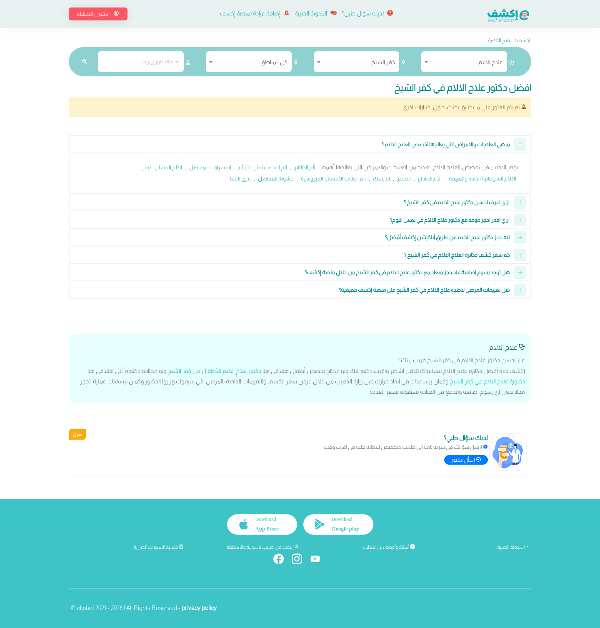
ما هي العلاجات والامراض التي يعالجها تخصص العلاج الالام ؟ (446, 144)
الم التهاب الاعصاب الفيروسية (333, 178)
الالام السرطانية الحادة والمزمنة (482, 178)
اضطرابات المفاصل (210, 167)
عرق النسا (240, 178)
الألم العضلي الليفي (161, 167)
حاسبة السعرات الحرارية (158, 547)
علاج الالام (500, 40)
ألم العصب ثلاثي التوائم (262, 167)
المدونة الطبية (316, 13)
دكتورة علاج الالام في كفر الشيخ (487, 381)
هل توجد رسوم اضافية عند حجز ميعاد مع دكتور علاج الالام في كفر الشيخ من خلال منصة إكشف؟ (407, 272)
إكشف (523, 40)
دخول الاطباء (98, 13)
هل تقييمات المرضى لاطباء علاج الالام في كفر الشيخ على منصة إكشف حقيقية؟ (424, 290)
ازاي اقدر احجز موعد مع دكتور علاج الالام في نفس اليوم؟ (450, 220)
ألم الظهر (304, 167)
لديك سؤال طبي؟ (367, 13)
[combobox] (464, 61)
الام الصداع (430, 178)
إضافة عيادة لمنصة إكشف (255, 13)
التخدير (404, 178)
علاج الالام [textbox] (490, 62)
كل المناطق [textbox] (274, 62)
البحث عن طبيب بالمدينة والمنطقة (262, 547)
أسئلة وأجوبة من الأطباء (389, 547)
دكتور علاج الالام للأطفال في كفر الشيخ (214, 371)
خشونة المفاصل (276, 178)
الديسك (381, 178)
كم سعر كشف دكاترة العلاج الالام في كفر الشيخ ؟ (457, 255)
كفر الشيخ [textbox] (383, 62)
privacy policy (199, 608)
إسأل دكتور (466, 460)
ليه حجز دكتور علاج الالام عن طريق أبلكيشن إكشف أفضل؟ (447, 237)
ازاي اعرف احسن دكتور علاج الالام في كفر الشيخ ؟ (457, 202)
